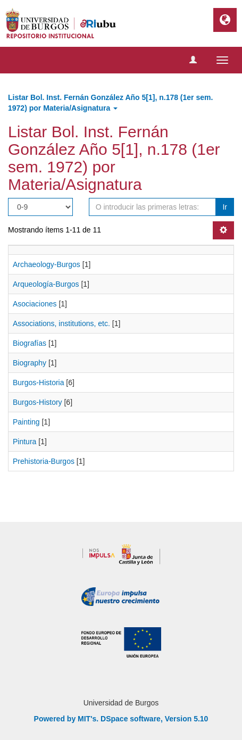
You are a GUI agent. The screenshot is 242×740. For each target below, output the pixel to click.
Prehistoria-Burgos (43, 461)
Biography (29, 363)
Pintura (24, 441)
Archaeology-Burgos (46, 264)
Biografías (29, 343)
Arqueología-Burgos (46, 284)
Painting (26, 422)
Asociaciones (35, 304)
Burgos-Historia (38, 382)
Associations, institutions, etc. (61, 323)
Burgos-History (37, 402)
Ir (224, 207)
